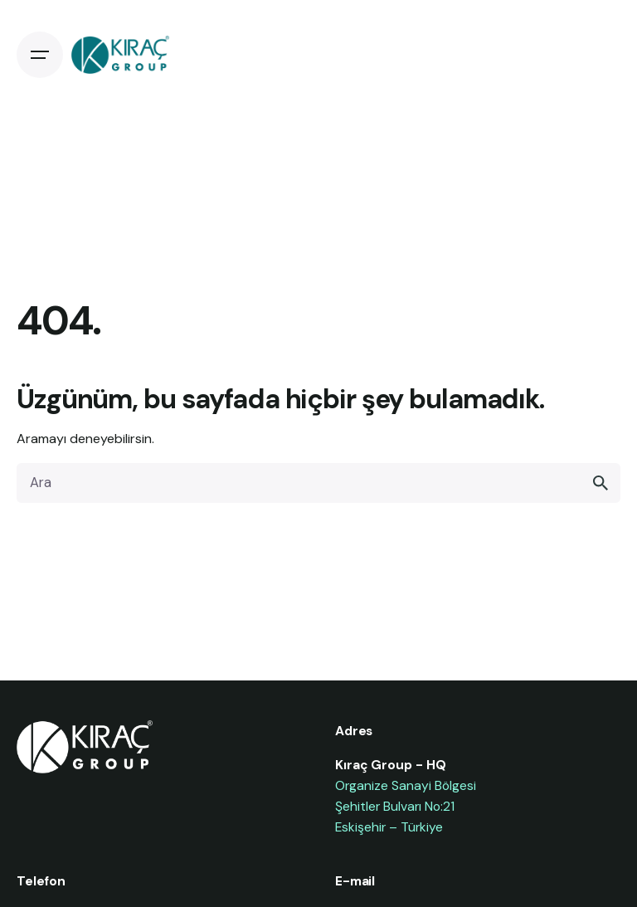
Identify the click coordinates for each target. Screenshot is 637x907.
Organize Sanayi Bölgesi (405, 785)
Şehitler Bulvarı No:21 (395, 806)
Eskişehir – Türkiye (389, 827)
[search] (600, 483)
